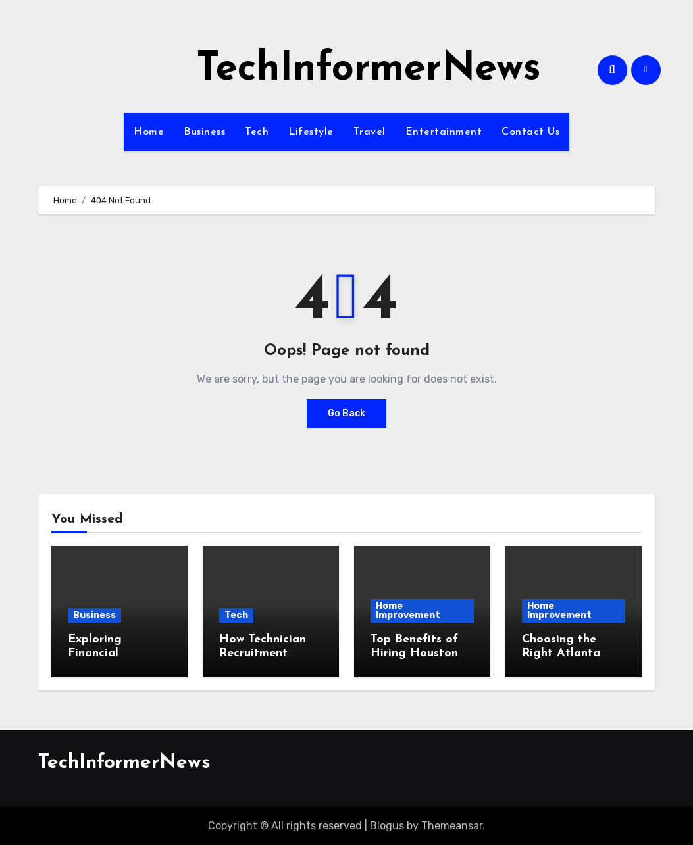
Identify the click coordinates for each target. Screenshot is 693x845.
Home (149, 132)
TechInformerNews (368, 69)
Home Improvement (408, 610)
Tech (257, 132)
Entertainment (443, 132)
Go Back (346, 413)
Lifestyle (311, 132)
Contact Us (530, 132)
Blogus (387, 825)
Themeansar (451, 825)
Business (204, 132)
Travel (369, 132)
